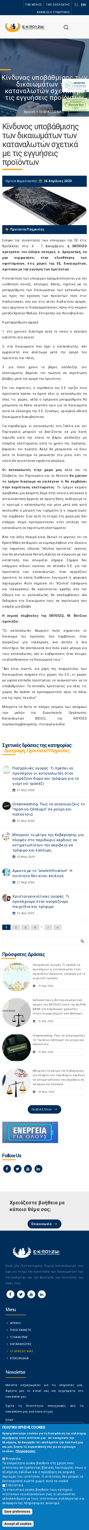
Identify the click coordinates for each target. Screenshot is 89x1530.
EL (76, 5)
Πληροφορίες (25, 1451)
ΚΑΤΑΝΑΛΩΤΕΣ (21, 1344)
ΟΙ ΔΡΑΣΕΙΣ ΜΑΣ (51, 112)
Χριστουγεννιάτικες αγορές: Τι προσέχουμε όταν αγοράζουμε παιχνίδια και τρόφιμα (40, 901)
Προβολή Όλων (42, 1109)
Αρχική (29, 112)
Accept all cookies (18, 1524)
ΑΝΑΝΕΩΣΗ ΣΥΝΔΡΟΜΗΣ (53, 12)
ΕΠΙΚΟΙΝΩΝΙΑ (19, 1358)
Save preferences (17, 1511)
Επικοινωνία (41, 1224)
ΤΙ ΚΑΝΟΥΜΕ (19, 1337)
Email (10, 1419)
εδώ (62, 724)
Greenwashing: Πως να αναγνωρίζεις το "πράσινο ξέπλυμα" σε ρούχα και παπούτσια (48, 809)
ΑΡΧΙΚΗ (15, 1323)
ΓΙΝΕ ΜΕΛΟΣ (33, 4)
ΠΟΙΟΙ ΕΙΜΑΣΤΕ (20, 1330)
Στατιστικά (14, 1485)
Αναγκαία (13, 1458)
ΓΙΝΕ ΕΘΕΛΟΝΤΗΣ (58, 4)
